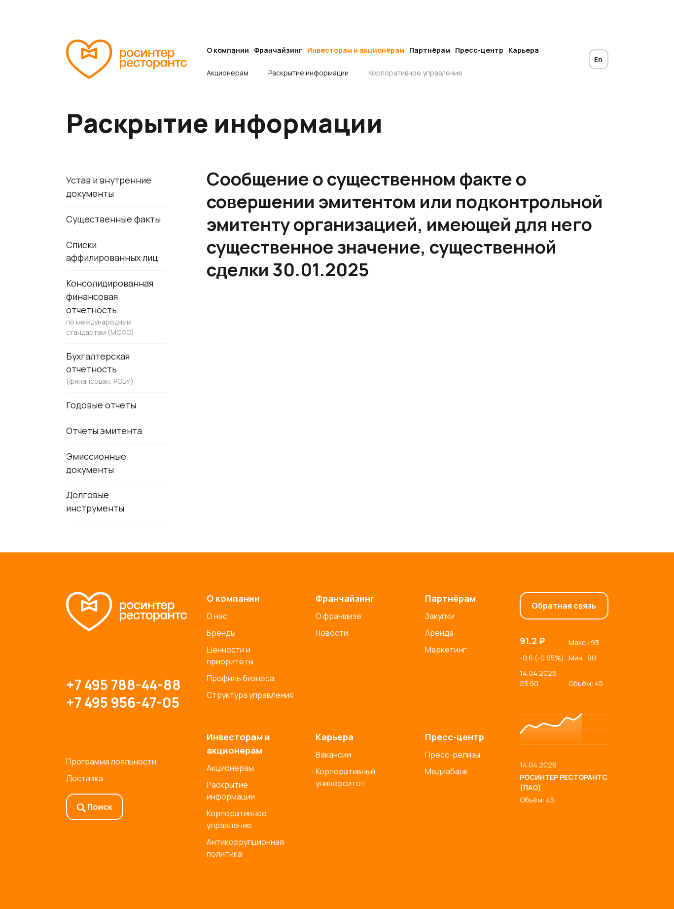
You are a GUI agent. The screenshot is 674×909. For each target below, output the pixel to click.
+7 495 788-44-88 (123, 684)
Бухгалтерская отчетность (116, 369)
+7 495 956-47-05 (122, 702)
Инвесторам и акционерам (355, 50)
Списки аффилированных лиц (112, 251)
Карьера (523, 50)
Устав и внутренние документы (109, 186)
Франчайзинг (278, 50)
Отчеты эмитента (104, 431)
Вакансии (333, 754)
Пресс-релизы (452, 754)
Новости (332, 632)
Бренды (221, 632)
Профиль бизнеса (240, 678)
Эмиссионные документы (96, 463)
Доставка (84, 778)
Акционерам (227, 72)
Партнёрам (429, 50)
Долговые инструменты (95, 502)
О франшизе (338, 616)
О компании (228, 50)
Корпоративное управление (415, 72)
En (598, 59)
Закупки (440, 616)
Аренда (439, 632)
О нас (217, 616)
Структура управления (250, 695)
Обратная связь (564, 605)
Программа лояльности (111, 761)
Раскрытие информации (308, 72)
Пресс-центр (479, 50)
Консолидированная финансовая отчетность (116, 308)
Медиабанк (446, 771)
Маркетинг (445, 649)
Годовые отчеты (101, 406)
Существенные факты (113, 219)
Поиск (94, 806)
